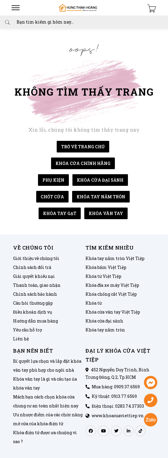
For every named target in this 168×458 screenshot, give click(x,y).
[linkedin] (128, 431)
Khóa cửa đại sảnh (104, 321)
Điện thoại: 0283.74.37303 (118, 406)
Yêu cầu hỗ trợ (27, 330)
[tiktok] (140, 431)
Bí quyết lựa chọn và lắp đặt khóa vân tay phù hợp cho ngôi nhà (47, 365)
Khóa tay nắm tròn (105, 330)
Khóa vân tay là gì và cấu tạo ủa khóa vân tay (45, 383)
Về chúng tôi (33, 247)
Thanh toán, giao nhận (37, 285)
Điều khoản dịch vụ (32, 312)
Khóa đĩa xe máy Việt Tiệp (112, 285)
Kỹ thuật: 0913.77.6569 (114, 396)
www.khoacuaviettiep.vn (118, 415)
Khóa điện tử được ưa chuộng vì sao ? (45, 437)
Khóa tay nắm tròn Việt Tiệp (115, 258)
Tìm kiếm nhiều (109, 247)
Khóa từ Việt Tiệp (103, 276)
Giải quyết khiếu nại (34, 276)
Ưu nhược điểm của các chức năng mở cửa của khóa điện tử (48, 419)
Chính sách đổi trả (32, 267)
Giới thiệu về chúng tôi (36, 258)
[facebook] (90, 431)
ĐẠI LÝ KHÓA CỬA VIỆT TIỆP (117, 355)
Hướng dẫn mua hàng (35, 321)
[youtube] (103, 431)
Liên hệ (21, 339)
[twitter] (116, 431)
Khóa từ (93, 303)
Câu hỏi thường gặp (33, 303)
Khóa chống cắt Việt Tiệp (111, 294)
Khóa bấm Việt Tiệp (105, 267)
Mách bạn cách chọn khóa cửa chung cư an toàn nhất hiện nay (45, 401)
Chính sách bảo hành (35, 294)
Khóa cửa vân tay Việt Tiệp (112, 312)
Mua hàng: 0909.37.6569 (116, 387)
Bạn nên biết (33, 350)
